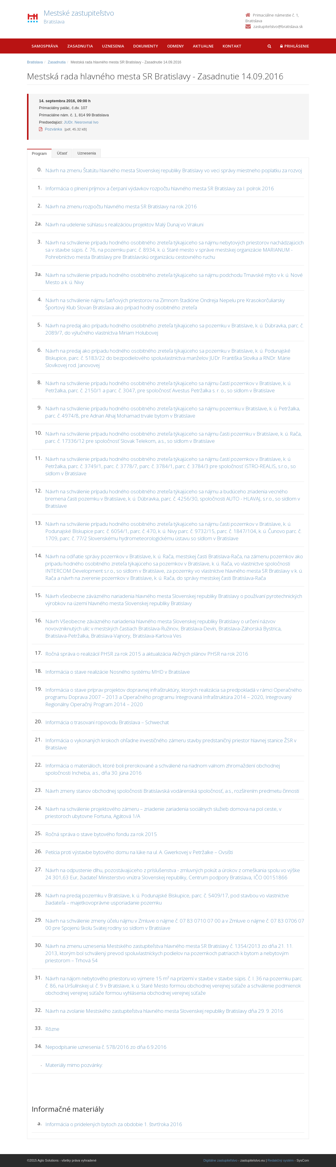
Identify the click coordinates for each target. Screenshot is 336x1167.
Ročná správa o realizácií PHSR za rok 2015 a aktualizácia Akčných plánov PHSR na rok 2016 (146, 653)
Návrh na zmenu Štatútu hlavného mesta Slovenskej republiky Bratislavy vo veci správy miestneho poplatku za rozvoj (173, 170)
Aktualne (203, 46)
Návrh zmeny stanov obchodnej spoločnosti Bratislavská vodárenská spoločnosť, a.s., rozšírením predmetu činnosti (172, 790)
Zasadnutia (80, 46)
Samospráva (45, 46)
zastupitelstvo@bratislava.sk (278, 26)
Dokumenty (145, 46)
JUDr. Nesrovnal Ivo (81, 122)
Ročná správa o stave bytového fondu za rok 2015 (101, 834)
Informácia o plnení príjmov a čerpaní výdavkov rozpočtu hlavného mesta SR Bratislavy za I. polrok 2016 (159, 188)
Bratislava (35, 62)
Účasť (62, 153)
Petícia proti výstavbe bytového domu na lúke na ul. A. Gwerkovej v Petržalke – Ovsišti (139, 852)
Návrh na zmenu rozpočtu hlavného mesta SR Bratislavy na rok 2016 (121, 206)
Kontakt (232, 46)
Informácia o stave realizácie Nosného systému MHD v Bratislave (117, 671)
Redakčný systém (281, 1160)
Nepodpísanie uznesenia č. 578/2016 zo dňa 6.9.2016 (105, 1046)
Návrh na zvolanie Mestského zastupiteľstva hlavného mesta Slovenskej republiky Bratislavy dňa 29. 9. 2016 (164, 1010)
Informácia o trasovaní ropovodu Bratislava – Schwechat (107, 722)
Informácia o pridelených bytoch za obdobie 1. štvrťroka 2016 (113, 1124)
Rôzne (52, 1028)
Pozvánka (50, 129)
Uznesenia (113, 46)
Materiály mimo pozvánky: (74, 1064)
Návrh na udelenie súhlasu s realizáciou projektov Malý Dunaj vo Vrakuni (124, 224)
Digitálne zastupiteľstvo (220, 1160)
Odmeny (175, 46)
